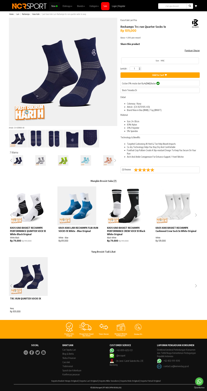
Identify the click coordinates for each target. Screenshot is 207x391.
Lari (17, 14)
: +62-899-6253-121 (121, 350)
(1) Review (139, 170)
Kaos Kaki (36, 14)
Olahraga (67, 6)
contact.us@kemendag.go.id (176, 366)
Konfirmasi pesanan (71, 374)
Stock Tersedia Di (129, 90)
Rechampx (26, 14)
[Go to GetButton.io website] (199, 388)
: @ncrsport (117, 355)
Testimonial (67, 366)
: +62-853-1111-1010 (168, 360)
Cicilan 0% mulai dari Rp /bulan (141, 83)
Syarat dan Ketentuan (71, 370)
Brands (81, 6)
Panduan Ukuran (192, 50)
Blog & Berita (68, 353)
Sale (105, 6)
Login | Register (118, 6)
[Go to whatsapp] (199, 381)
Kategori (94, 6)
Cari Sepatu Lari (69, 349)
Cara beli (66, 362)
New (54, 6)
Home (11, 14)
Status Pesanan (69, 358)
